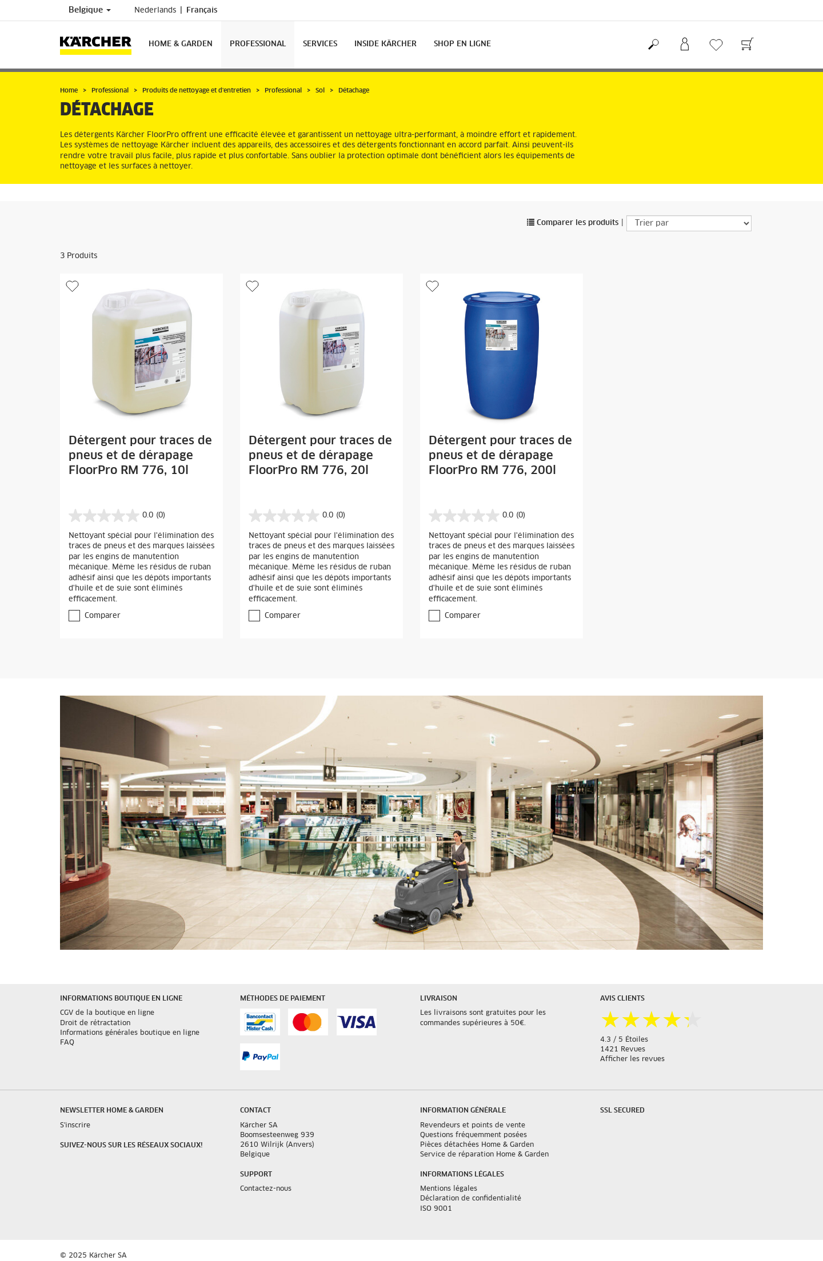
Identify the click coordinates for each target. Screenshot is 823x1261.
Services (320, 44)
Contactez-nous (265, 1189)
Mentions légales (448, 1189)
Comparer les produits (572, 223)
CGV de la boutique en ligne (107, 1013)
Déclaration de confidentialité (470, 1198)
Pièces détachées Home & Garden (477, 1145)
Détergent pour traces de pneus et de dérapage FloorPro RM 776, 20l (320, 455)
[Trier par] (689, 223)
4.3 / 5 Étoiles (624, 1040)
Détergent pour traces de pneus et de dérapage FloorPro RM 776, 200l (500, 455)
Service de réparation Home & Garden (484, 1154)
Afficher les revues (632, 1059)
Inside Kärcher (385, 44)
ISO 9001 (436, 1209)
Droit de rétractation (95, 1023)
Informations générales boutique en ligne (129, 1033)
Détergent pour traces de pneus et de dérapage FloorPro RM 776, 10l (140, 455)
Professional (258, 44)
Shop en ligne (462, 44)
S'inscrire (75, 1125)
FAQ (67, 1042)
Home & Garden (181, 44)
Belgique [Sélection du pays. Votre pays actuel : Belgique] (90, 10)
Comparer (103, 616)
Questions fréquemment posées (473, 1135)
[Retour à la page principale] (100, 45)
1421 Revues (622, 1049)
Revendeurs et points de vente (472, 1125)
